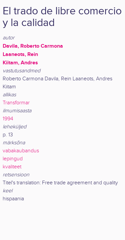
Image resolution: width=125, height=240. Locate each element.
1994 (8, 119)
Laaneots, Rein (20, 54)
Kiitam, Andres (20, 62)
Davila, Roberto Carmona (33, 46)
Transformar (16, 103)
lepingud (13, 159)
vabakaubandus (21, 151)
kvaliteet (12, 167)
